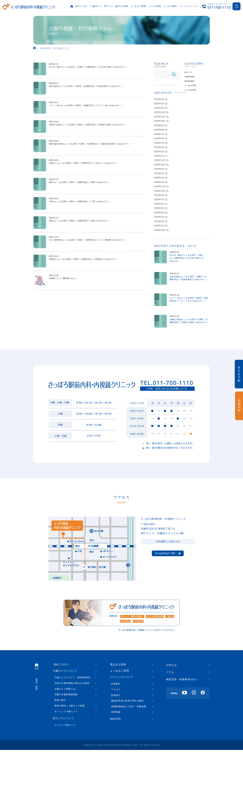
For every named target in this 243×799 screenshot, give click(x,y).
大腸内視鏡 (191, 78)
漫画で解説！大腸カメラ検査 (69, 754)
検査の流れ (60, 748)
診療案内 (115, 733)
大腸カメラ (95, 6)
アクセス (115, 738)
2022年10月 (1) (163, 265)
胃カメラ (107, 6)
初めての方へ (81, 6)
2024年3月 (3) (162, 201)
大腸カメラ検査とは (64, 737)
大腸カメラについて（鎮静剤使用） (73, 725)
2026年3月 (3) (162, 110)
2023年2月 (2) (162, 255)
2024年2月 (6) (162, 206)
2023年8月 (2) (162, 222)
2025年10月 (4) (163, 131)
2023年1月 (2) (162, 260)
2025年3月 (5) (162, 169)
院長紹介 (115, 744)
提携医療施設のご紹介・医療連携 (128, 755)
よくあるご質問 (137, 6)
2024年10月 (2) (163, 185)
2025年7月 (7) (162, 147)
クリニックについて (188, 6)
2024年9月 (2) (162, 190)
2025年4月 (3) (162, 163)
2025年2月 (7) (162, 174)
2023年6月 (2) (162, 233)
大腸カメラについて (65, 718)
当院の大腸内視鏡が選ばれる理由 (71, 731)
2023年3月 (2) (162, 249)
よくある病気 (169, 6)
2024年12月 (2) (163, 179)
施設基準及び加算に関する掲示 (127, 750)
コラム (170, 718)
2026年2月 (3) (162, 115)
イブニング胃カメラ (64, 774)
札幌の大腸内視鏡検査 (66, 742)
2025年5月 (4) (162, 158)
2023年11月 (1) (163, 212)
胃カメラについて (63, 766)
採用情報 (115, 761)
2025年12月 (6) (163, 120)
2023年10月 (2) (163, 217)
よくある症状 (154, 6)
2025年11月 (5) (163, 126)
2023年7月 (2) (162, 228)
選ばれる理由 (121, 6)
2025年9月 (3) (162, 137)
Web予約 (115, 768)
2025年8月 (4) (162, 142)
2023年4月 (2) (162, 244)
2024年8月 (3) (162, 196)
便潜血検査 (191, 83)
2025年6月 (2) (162, 153)
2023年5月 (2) (162, 239)
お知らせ (171, 711)
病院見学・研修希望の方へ (182, 725)
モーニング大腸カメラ (66, 759)
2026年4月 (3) (162, 104)
